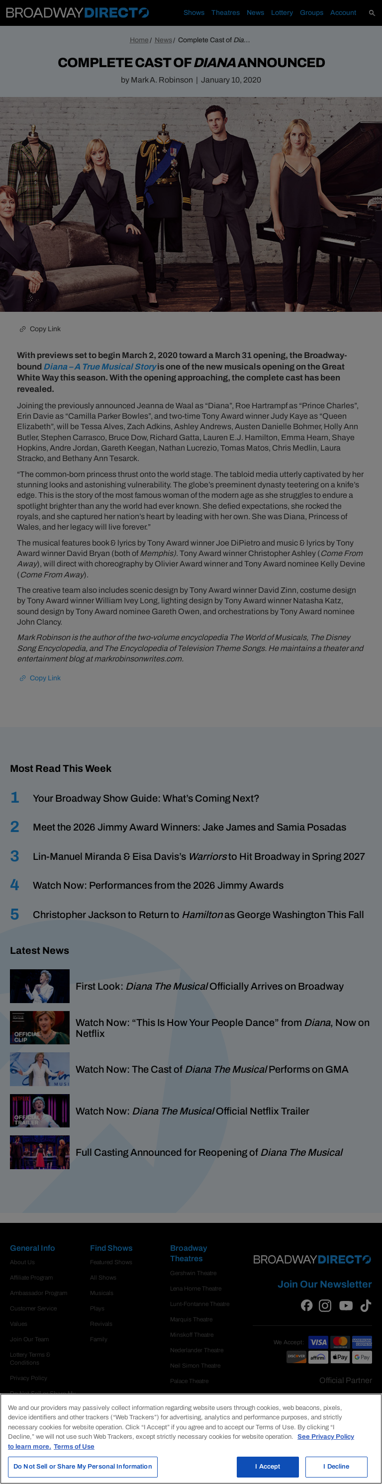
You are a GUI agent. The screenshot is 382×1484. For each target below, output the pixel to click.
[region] (191, 1438)
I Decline (336, 1466)
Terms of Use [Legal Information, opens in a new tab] (74, 1446)
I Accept (267, 1466)
